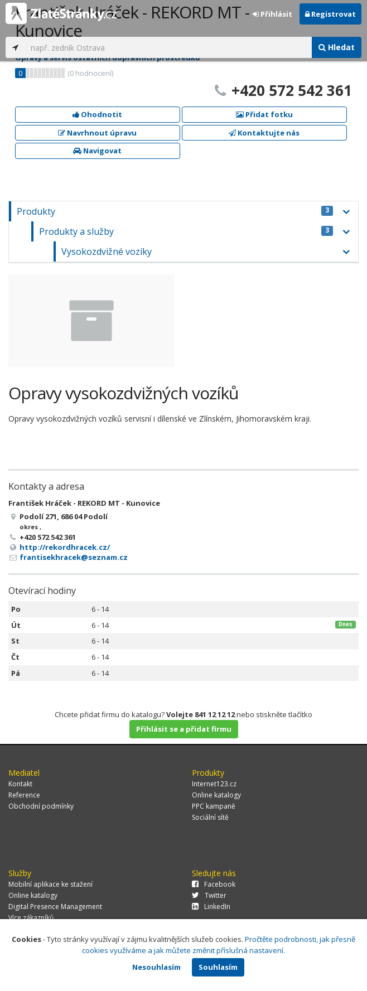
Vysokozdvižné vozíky (106, 251)
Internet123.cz (214, 784)
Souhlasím (218, 967)
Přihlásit (272, 14)
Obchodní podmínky (41, 806)
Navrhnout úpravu (97, 133)
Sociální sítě (210, 817)
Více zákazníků (31, 917)
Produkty (175, 211)
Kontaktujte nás (264, 133)
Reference (24, 795)
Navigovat (97, 151)
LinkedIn (211, 906)
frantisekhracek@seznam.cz (74, 557)
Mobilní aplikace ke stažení (50, 884)
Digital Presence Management (55, 906)
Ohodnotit (97, 114)
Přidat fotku (264, 114)
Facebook (213, 884)
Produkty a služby (186, 231)
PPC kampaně (213, 806)
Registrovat (330, 14)
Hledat (336, 47)
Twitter (209, 895)
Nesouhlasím (156, 967)
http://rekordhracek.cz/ (65, 547)
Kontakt (20, 784)
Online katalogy (216, 795)
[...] (168, 47)
